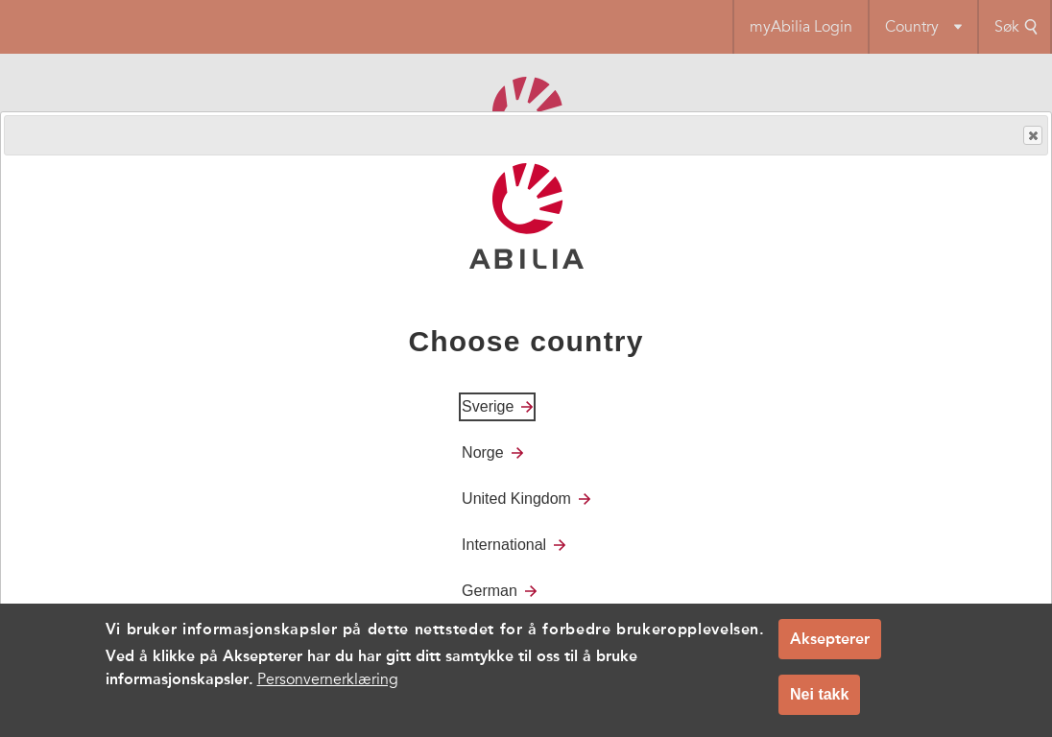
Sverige (488, 406)
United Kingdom (516, 498)
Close (1031, 136)
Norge (483, 452)
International (504, 544)
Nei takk (819, 704)
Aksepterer (830, 648)
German (489, 590)
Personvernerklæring (327, 689)
